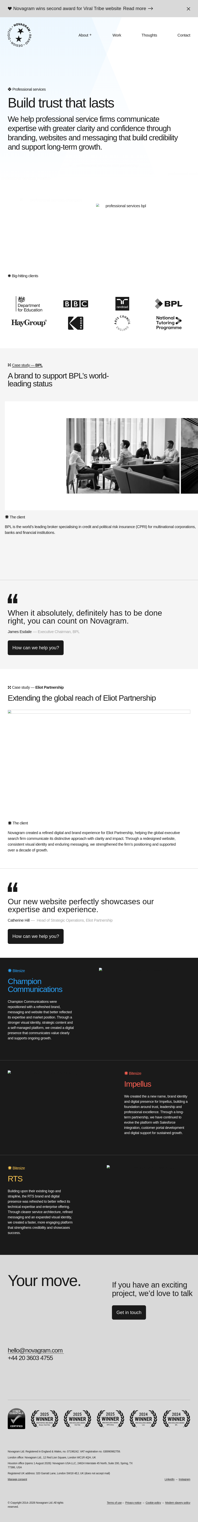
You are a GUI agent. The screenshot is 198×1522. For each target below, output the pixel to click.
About (83, 35)
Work (117, 35)
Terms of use (114, 1502)
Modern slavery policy (177, 1502)
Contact (184, 35)
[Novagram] (19, 35)
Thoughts (149, 35)
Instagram (184, 1479)
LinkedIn (170, 1479)
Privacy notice (133, 1502)
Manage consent (17, 1479)
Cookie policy (153, 1502)
